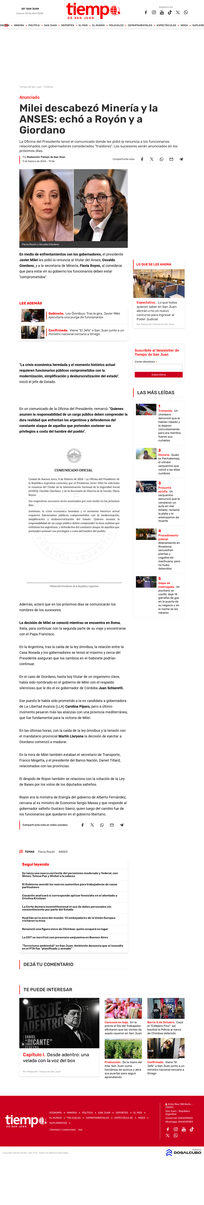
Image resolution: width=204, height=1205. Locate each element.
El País (83, 25)
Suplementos (58, 1123)
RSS (80, 1130)
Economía (55, 1112)
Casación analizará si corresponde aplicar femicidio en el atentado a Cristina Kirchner (69, 897)
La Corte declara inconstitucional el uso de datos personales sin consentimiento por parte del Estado (66, 908)
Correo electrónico (146, 361)
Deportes (67, 25)
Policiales (116, 25)
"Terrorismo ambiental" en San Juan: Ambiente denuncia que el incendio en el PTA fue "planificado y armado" (72, 947)
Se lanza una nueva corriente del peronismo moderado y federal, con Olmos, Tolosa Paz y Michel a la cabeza (70, 874)
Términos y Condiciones (62, 1130)
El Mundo (98, 25)
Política (34, 25)
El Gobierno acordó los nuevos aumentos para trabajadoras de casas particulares (69, 886)
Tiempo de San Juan (30, 86)
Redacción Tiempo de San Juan (46, 157)
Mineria (19, 25)
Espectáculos (166, 25)
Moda (184, 25)
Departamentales (140, 25)
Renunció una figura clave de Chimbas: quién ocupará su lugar (65, 929)
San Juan (50, 25)
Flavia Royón (46, 851)
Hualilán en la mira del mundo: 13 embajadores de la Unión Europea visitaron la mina (68, 919)
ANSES (63, 851)
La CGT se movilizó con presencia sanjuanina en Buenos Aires (65, 937)
